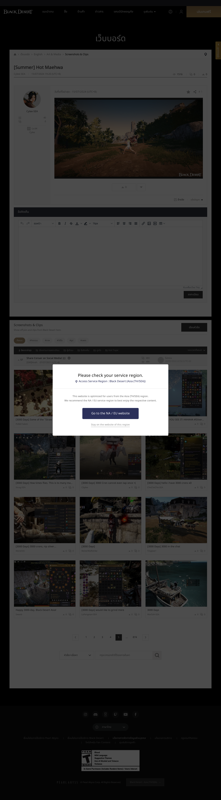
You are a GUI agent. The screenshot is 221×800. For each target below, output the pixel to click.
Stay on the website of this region (110, 424)
